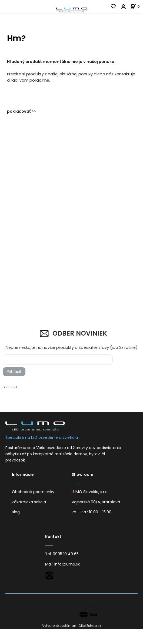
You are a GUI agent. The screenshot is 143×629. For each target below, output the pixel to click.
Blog (16, 512)
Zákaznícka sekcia (29, 502)
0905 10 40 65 (66, 554)
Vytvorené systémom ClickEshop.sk (71, 625)
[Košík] (137, 6)
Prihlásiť (14, 371)
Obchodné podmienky (33, 491)
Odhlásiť (10, 387)
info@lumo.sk (67, 564)
